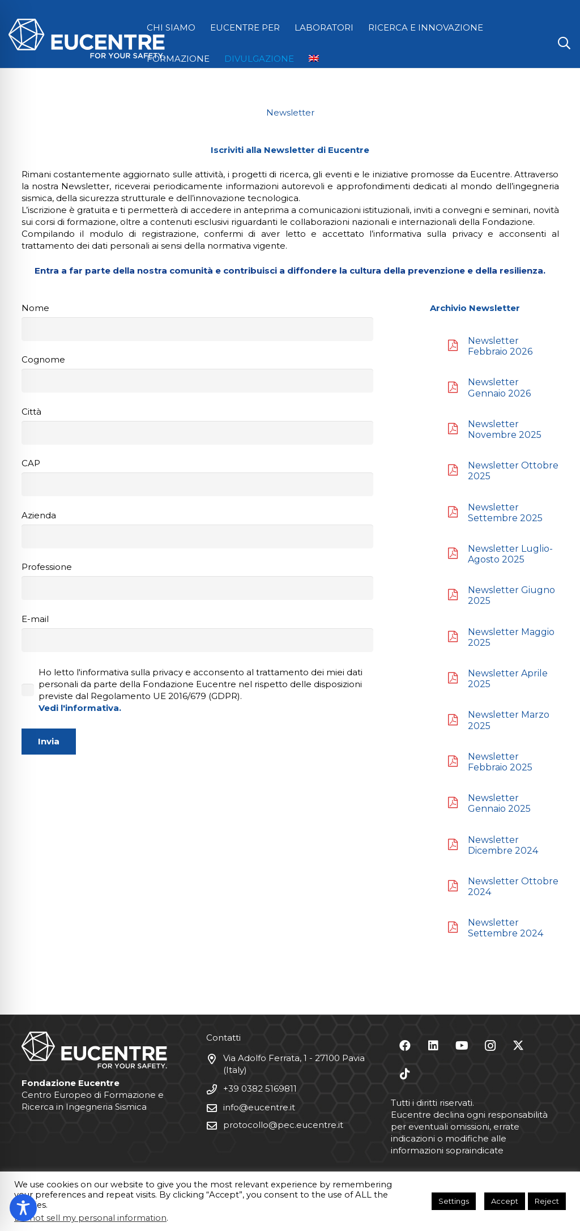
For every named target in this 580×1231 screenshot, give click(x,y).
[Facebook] (405, 1046)
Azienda (197, 529)
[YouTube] (461, 1046)
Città (197, 425)
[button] (564, 43)
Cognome (197, 373)
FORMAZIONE (178, 58)
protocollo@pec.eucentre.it (283, 1124)
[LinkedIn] (433, 1046)
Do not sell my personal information (90, 1218)
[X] (518, 1046)
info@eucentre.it (259, 1107)
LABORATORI (324, 27)
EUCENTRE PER (245, 27)
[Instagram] (490, 1046)
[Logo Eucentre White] (86, 38)
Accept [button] (504, 1201)
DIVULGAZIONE (259, 58)
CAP (197, 477)
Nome (197, 322)
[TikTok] (405, 1074)
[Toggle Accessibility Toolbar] (23, 1208)
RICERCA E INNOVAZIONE (425, 27)
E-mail (197, 633)
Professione (197, 580)
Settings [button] (453, 1201)
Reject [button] (547, 1201)
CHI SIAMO (171, 27)
